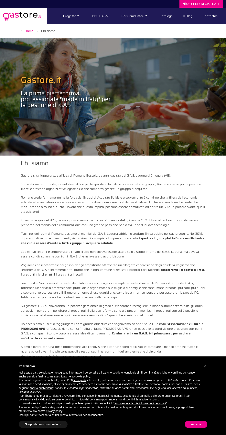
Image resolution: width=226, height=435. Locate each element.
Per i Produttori (134, 16)
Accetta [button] (196, 424)
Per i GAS (100, 16)
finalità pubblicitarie (41, 388)
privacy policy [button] (54, 411)
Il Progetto (69, 16)
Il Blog (187, 16)
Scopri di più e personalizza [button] (43, 424)
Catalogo (166, 16)
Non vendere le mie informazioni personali (140, 403)
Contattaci (210, 16)
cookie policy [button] (82, 376)
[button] (205, 366)
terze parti (79, 380)
